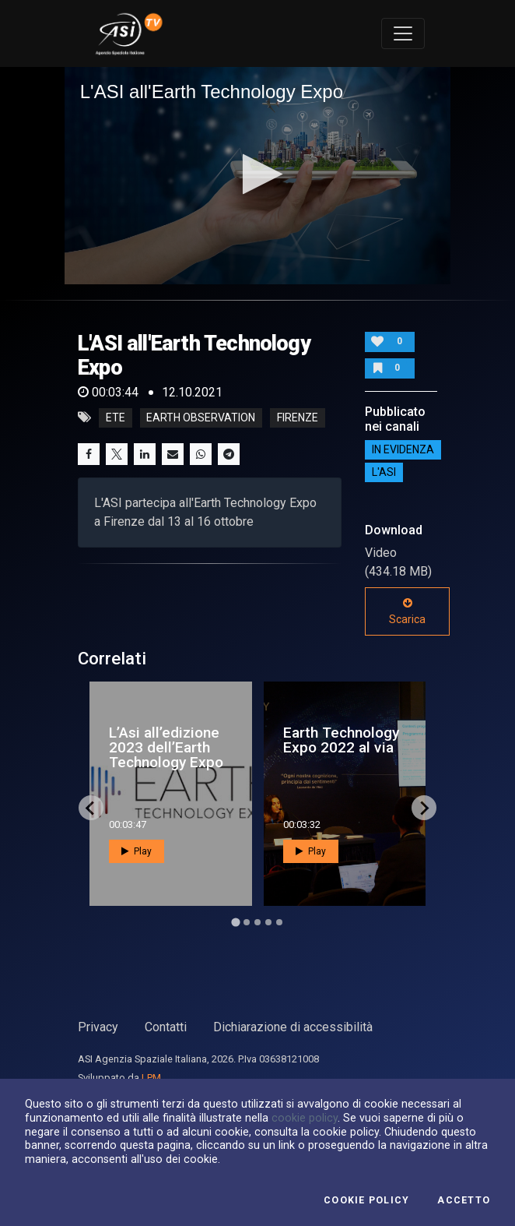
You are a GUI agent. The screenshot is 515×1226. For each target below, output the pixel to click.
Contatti (166, 1027)
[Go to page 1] (235, 922)
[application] (258, 175)
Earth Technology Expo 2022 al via (341, 740)
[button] (258, 174)
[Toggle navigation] (403, 33)
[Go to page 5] (279, 922)
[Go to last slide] (91, 807)
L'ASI (384, 472)
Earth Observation (200, 417)
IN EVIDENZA (403, 449)
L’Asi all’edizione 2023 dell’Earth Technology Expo (166, 747)
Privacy (98, 1027)
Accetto (463, 1200)
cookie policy (305, 1118)
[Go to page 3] (257, 922)
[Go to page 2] (246, 922)
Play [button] (136, 851)
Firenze (297, 417)
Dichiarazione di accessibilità (293, 1027)
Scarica (407, 611)
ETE (115, 417)
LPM (151, 1077)
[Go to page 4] (268, 922)
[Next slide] (424, 807)
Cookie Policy (366, 1200)
